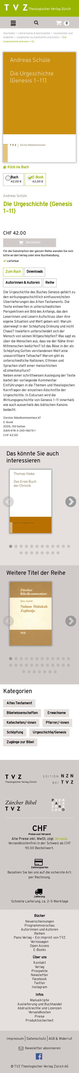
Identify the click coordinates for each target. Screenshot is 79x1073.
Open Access (39, 946)
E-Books (39, 950)
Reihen (39, 934)
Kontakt (39, 963)
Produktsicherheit (39, 1021)
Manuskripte (39, 1000)
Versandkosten (39, 1012)
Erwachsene (56, 713)
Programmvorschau (39, 926)
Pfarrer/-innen (57, 723)
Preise (39, 1017)
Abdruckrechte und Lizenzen (39, 1008)
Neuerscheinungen (39, 922)
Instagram (39, 987)
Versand (61, 839)
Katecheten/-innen (21, 723)
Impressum (15, 1039)
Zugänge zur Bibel (20, 742)
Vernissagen (39, 942)
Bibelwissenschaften (22, 713)
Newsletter (39, 975)
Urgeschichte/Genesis (49, 732)
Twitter (39, 983)
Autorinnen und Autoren (39, 930)
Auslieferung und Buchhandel (39, 1004)
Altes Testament (19, 703)
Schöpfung (15, 732)
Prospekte (39, 971)
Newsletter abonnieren (39, 1048)
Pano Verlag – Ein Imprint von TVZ (40, 938)
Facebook (39, 979)
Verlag (39, 967)
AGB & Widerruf (60, 1039)
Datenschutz (36, 1039)
